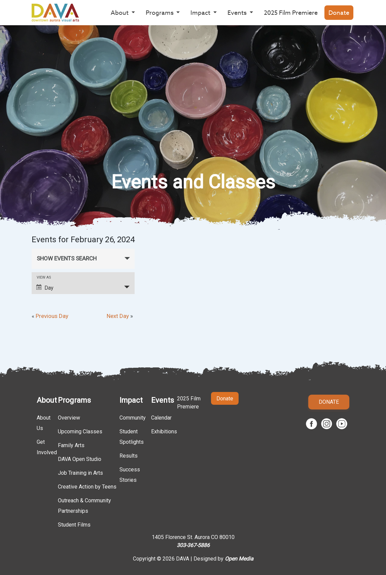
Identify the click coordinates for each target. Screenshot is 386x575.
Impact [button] (201, 12)
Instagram (326, 424)
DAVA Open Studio (79, 459)
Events (162, 400)
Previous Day (50, 316)
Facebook (311, 424)
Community (132, 418)
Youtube (342, 424)
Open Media (239, 558)
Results (128, 456)
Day (45, 287)
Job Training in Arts (80, 473)
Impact (131, 400)
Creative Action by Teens (87, 486)
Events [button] (237, 12)
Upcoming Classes (80, 431)
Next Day (120, 316)
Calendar (161, 418)
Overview (69, 418)
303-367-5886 (193, 545)
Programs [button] (160, 12)
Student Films (74, 525)
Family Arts (71, 445)
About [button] (120, 12)
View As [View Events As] (44, 277)
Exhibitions (164, 431)
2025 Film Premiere (291, 12)
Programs (74, 400)
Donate (338, 12)
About (47, 400)
